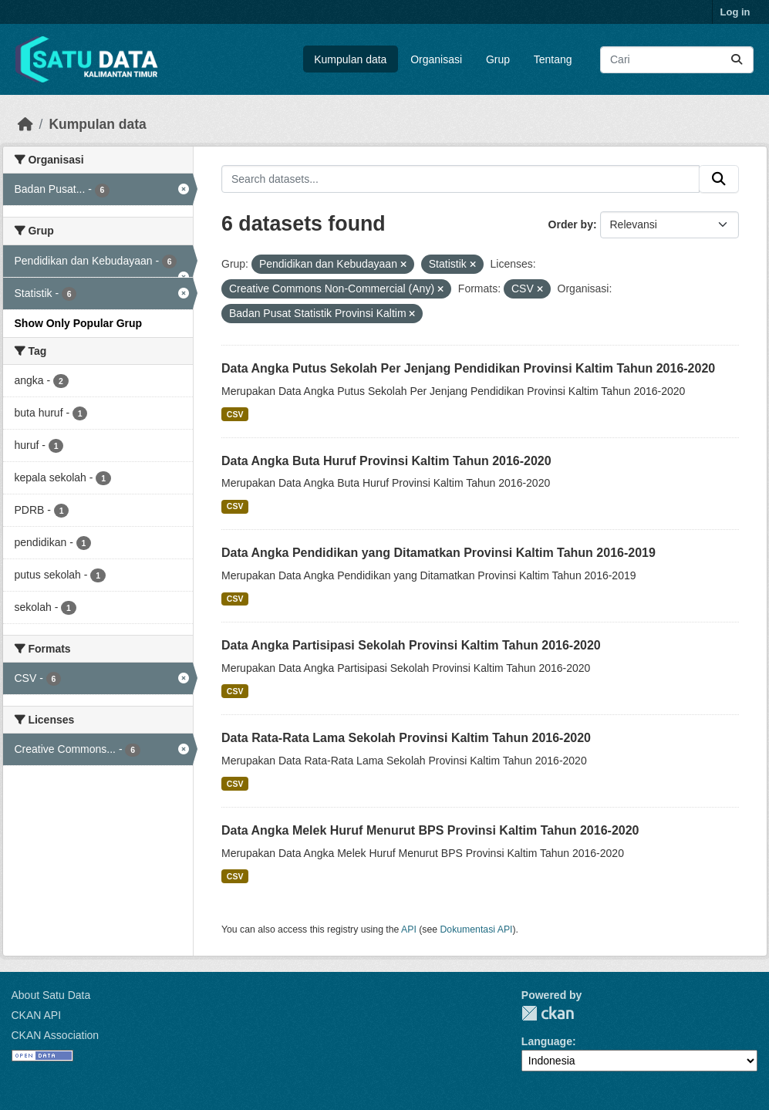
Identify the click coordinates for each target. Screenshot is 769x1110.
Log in (735, 12)
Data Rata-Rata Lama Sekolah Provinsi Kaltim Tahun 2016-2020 (406, 737)
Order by (570, 224)
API (409, 929)
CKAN (547, 1013)
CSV (235, 414)
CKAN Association (55, 1035)
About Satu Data (51, 995)
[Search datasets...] (677, 59)
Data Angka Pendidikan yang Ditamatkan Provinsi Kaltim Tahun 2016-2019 (438, 552)
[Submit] (736, 59)
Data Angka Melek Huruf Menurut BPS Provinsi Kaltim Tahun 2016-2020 (430, 830)
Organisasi (436, 59)
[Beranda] (25, 124)
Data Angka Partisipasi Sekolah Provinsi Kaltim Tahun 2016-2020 (411, 645)
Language (546, 1041)
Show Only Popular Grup (79, 323)
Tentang (553, 59)
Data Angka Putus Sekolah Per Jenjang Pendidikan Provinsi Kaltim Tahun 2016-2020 (468, 368)
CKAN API (37, 1015)
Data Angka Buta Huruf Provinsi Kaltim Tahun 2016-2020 (386, 460)
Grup (498, 59)
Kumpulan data (350, 59)
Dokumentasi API (476, 929)
